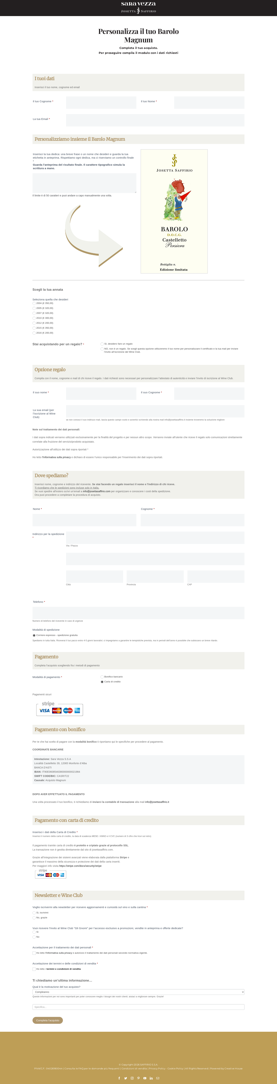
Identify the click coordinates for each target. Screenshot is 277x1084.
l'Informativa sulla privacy (56, 457)
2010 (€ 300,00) (43, 318)
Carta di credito (111, 681)
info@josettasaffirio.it (157, 802)
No (36, 937)
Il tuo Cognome (43, 101)
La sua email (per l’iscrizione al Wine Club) (44, 413)
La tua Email (41, 118)
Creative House (234, 1068)
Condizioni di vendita (134, 1068)
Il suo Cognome (151, 392)
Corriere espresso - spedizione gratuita (55, 635)
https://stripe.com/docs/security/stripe (80, 865)
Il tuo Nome (149, 101)
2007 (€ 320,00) (43, 313)
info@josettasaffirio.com (96, 491)
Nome (37, 508)
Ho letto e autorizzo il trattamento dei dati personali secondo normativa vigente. (90, 953)
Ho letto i (57, 969)
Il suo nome (41, 392)
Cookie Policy (175, 1068)
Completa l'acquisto (47, 1020)
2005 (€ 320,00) (43, 308)
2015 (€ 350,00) (43, 328)
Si (36, 932)
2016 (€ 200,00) (43, 333)
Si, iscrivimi (40, 912)
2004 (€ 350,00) (43, 303)
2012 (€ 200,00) (43, 323)
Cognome (148, 508)
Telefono (39, 601)
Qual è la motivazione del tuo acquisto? (56, 986)
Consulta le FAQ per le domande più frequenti (92, 1068)
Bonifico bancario (112, 677)
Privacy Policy (157, 1068)
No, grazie (40, 917)
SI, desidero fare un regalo (117, 344)
